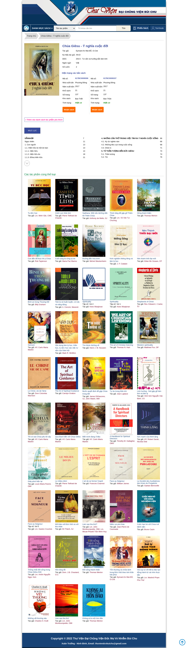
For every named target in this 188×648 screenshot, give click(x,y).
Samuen (31, 345)
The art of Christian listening (121, 345)
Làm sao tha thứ (62, 618)
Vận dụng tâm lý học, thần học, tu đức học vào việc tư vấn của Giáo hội (66, 348)
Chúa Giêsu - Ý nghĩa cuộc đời (54, 36)
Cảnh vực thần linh (63, 213)
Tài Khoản (159, 28)
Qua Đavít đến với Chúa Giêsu (68, 437)
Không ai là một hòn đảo (93, 618)
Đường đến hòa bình (91, 258)
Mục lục (32, 130)
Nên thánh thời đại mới (146, 258)
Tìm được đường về (91, 345)
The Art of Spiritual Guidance (67, 391)
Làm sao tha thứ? (90, 524)
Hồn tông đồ (60, 570)
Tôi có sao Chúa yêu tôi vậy (39, 437)
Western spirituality (145, 345)
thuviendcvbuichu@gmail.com (110, 643)
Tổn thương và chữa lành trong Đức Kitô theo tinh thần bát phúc (122, 572)
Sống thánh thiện (144, 213)
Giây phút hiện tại (35, 481)
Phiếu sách (142, 28)
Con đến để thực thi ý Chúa (39, 258)
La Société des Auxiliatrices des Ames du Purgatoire (148, 482)
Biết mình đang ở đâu (91, 437)
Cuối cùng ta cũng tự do (65, 258)
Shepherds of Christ (145, 302)
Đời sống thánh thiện (91, 570)
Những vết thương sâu (37, 618)
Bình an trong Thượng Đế (38, 302)
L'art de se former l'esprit (93, 481)
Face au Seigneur (117, 481)
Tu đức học (32, 213)
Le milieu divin (61, 481)
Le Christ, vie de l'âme (37, 391)
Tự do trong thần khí (118, 391)
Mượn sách (69, 110)
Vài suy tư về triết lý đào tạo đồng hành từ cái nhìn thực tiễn (148, 572)
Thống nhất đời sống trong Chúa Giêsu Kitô (39, 571)
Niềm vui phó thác (117, 524)
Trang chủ (31, 36)
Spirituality (87, 302)
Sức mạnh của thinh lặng (147, 437)
